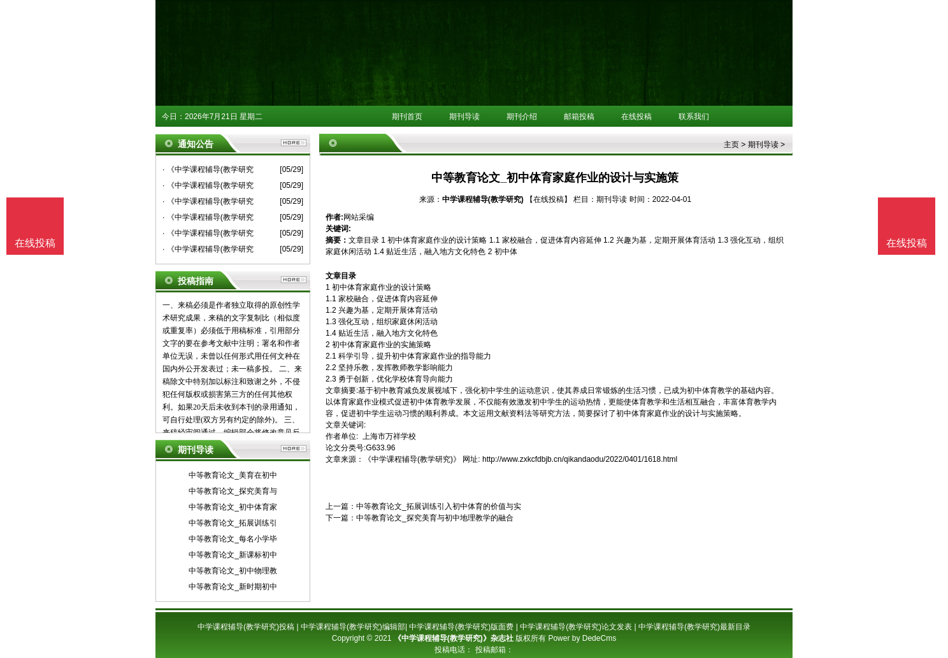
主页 (731, 144)
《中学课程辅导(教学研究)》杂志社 (454, 638)
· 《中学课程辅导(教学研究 (208, 169)
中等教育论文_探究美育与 (233, 491)
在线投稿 (636, 116)
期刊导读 (464, 116)
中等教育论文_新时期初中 (233, 586)
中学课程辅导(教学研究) (483, 199)
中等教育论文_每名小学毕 (233, 538)
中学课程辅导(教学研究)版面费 (461, 626)
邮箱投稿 (579, 116)
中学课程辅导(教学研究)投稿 (246, 626)
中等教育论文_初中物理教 (233, 570)
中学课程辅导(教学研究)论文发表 (576, 626)
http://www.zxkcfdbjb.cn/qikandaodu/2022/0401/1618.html (579, 459)
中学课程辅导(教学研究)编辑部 (353, 626)
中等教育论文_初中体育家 (233, 507)
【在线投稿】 (548, 199)
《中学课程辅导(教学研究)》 (412, 459)
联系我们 (694, 116)
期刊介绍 (521, 116)
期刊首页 (407, 116)
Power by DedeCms (582, 638)
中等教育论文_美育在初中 (233, 475)
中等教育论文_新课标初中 (233, 554)
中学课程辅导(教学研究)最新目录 (694, 626)
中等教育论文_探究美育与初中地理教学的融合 (435, 517)
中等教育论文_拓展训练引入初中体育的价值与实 (438, 506)
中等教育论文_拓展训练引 (233, 523)
